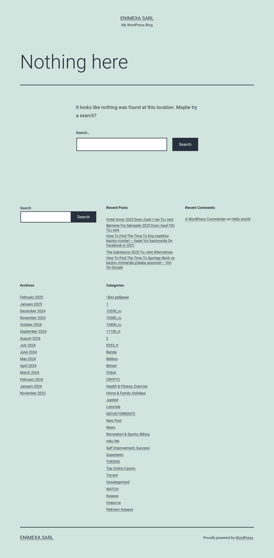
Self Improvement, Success (128, 448)
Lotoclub (113, 407)
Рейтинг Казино (119, 509)
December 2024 (32, 311)
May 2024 (28, 359)
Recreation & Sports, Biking (128, 434)
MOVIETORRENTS (120, 414)
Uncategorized (117, 482)
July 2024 (28, 345)
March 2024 (29, 372)
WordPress (244, 538)
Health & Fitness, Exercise (127, 386)
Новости (113, 503)
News (110, 427)
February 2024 (31, 379)
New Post (114, 420)
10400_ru (113, 324)
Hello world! (241, 219)
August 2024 (30, 338)
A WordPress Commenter (205, 219)
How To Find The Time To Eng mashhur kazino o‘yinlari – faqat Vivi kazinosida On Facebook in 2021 (139, 240)
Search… (83, 133)
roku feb (112, 441)
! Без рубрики (117, 297)
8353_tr (112, 345)
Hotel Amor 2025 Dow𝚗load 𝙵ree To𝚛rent (139, 219)
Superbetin (114, 455)
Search (25, 208)
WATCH (112, 489)
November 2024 (33, 318)
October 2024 (31, 324)
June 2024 (28, 352)
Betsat (111, 366)
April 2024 (28, 366)
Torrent (112, 475)
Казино (112, 496)
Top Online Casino (120, 468)
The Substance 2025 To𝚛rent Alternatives (139, 252)
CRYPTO (113, 379)
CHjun (111, 372)
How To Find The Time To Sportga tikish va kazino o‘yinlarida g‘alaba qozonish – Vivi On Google (140, 262)
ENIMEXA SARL (137, 18)
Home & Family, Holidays (126, 393)
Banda (111, 352)
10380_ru (113, 318)
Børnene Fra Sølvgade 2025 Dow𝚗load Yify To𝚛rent (140, 227)
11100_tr (113, 331)
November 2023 (33, 393)
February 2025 (31, 297)
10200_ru (113, 311)
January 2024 (31, 386)
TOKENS (113, 461)
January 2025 (31, 304)
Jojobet (112, 400)
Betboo (112, 359)
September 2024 (33, 331)
